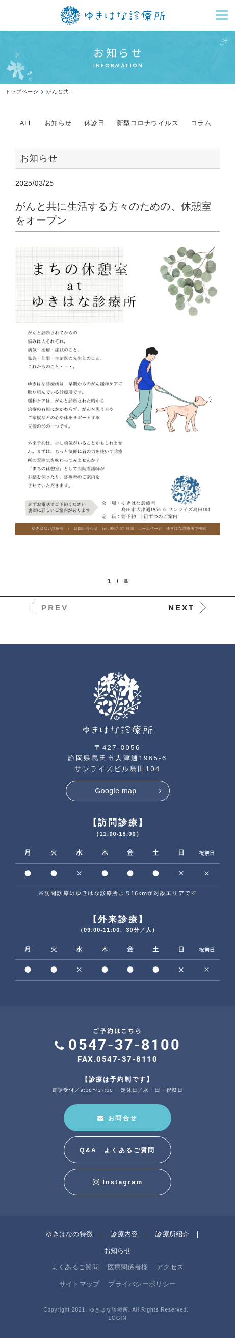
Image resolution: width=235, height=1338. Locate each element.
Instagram (117, 1182)
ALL (26, 123)
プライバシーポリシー (142, 1284)
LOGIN (117, 1318)
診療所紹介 (172, 1234)
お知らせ (58, 123)
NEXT (181, 607)
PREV (54, 607)
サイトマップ (79, 1284)
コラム (201, 123)
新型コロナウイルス (148, 123)
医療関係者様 (128, 1267)
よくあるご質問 (75, 1267)
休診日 (94, 123)
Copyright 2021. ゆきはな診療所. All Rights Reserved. (116, 1310)
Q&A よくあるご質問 (117, 1150)
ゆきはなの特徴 (69, 1234)
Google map (115, 791)
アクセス (170, 1267)
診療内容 (124, 1234)
